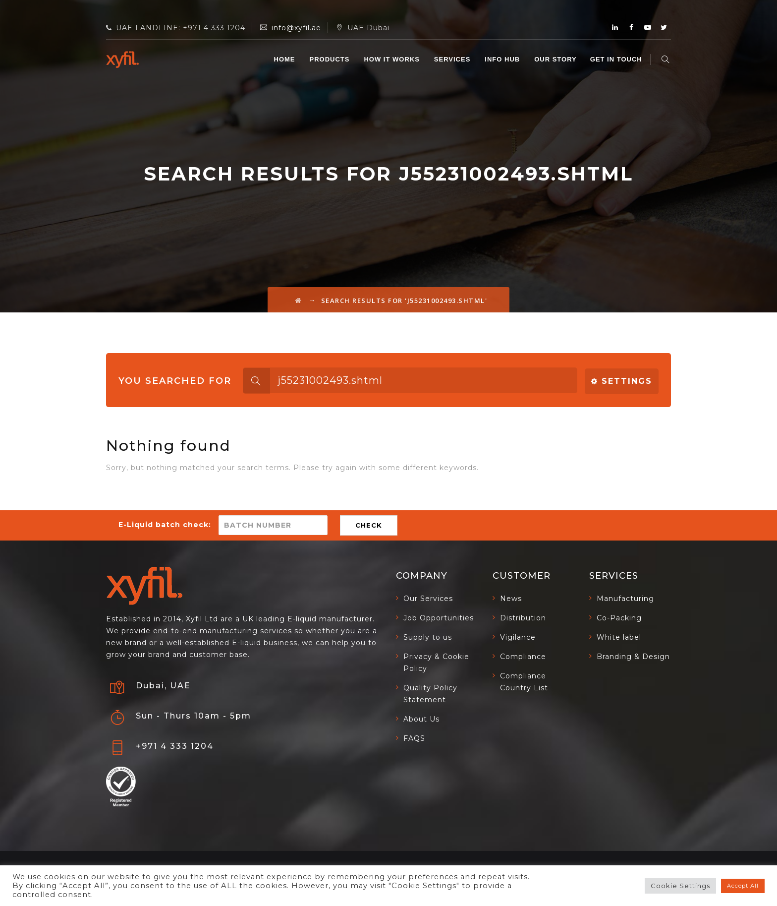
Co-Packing (619, 617)
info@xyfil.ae (296, 27)
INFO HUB (503, 59)
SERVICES (454, 59)
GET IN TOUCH (618, 59)
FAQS (414, 738)
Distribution (523, 617)
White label (619, 637)
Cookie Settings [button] (680, 886)
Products (331, 59)
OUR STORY (557, 59)
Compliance (523, 656)
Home (285, 59)
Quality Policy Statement (430, 693)
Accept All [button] (743, 885)
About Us (421, 719)
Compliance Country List (524, 681)
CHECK (368, 525)
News (511, 598)
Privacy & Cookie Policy (436, 662)
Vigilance (518, 637)
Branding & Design (633, 656)
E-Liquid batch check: (164, 524)
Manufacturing (625, 598)
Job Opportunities (438, 617)
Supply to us (427, 637)
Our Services (428, 598)
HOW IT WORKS (393, 59)
